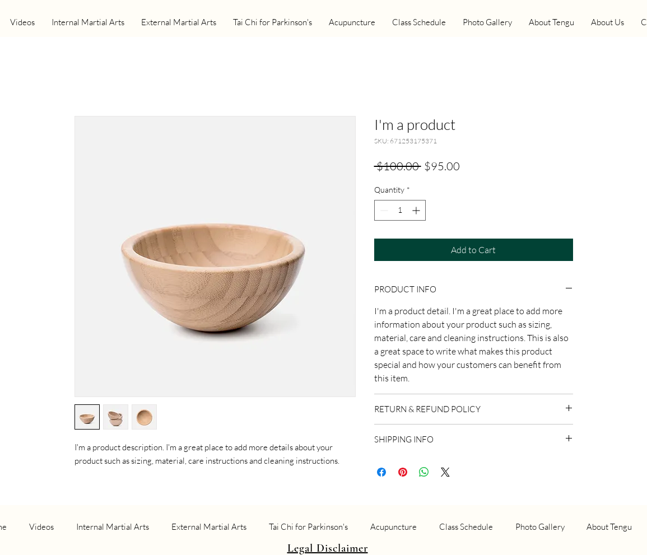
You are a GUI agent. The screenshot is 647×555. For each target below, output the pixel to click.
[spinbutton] (400, 210)
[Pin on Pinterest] (402, 472)
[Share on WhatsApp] (424, 472)
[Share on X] (445, 472)
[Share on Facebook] (381, 472)
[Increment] (417, 210)
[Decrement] (383, 210)
